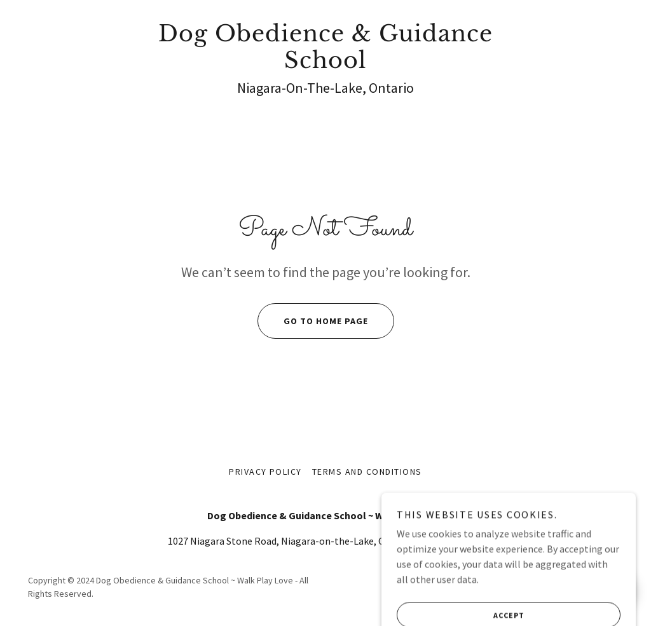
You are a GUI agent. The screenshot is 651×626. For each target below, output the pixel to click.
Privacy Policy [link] (265, 471)
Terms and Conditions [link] (367, 471)
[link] (325, 64)
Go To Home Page (312, 321)
